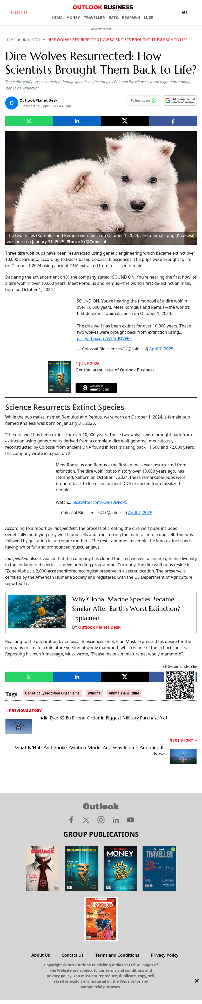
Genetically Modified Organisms (52, 693)
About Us (40, 955)
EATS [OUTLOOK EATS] (113, 18)
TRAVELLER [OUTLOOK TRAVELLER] (94, 18)
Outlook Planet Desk (99, 627)
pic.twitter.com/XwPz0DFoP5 (99, 502)
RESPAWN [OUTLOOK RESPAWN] (131, 18)
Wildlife (94, 693)
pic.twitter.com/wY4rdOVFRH (105, 338)
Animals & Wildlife (124, 693)
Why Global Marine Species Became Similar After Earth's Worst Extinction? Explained (126, 608)
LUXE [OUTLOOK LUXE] (148, 18)
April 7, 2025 (161, 349)
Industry (31, 40)
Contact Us (73, 955)
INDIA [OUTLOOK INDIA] (57, 18)
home (10, 40)
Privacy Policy (164, 955)
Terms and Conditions (117, 955)
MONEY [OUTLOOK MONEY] (73, 18)
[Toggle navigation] (184, 12)
